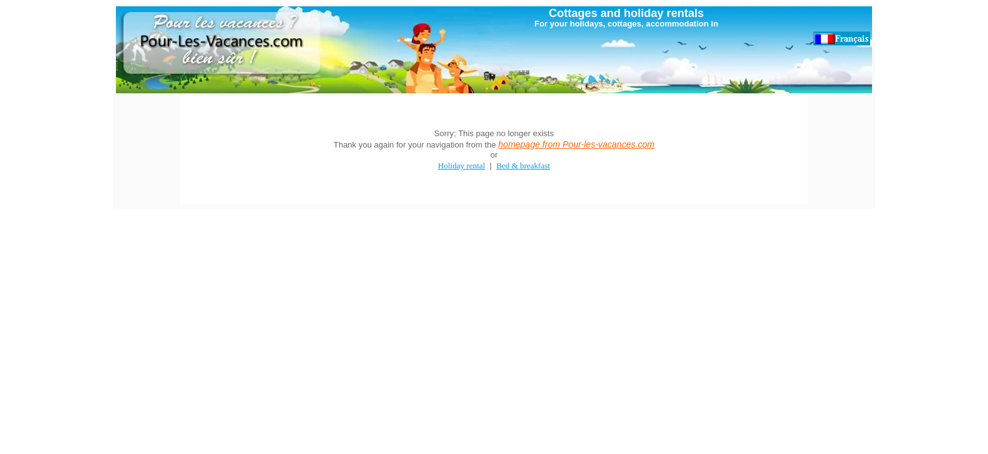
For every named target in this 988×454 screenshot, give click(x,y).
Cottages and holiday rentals (626, 13)
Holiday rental (461, 165)
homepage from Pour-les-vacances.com (576, 144)
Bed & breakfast (523, 165)
